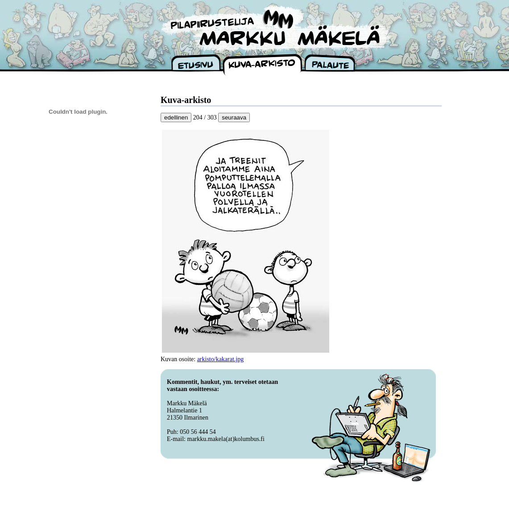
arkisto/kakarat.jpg (220, 359)
